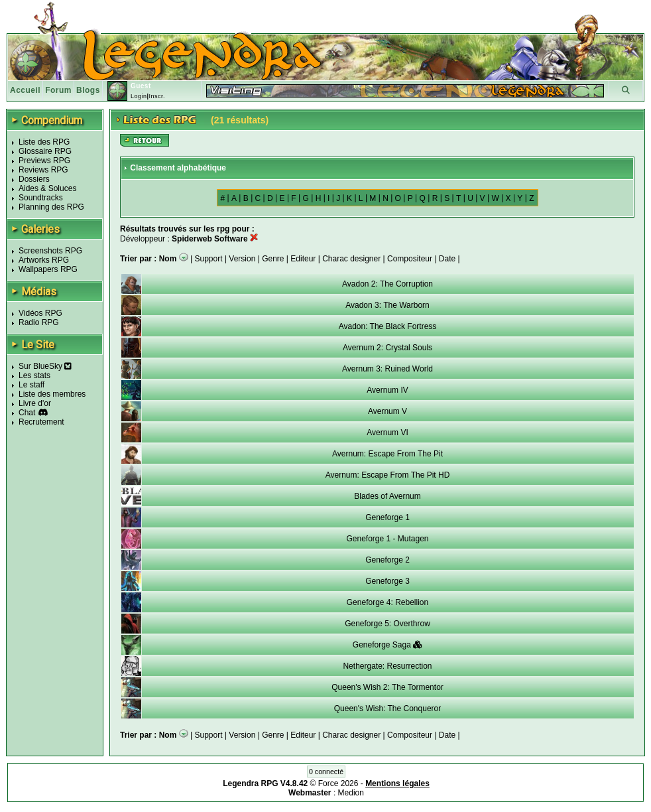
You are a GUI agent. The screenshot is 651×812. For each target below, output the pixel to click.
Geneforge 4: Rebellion (387, 602)
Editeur (303, 258)
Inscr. (156, 96)
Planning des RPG (51, 207)
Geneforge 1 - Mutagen (387, 538)
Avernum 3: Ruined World (387, 368)
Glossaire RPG (45, 151)
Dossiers (34, 179)
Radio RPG (39, 322)
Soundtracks (41, 197)
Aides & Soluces (47, 188)
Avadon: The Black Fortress (388, 326)
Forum (58, 90)
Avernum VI (387, 432)
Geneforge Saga (387, 644)
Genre (273, 258)
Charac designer (351, 258)
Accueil (25, 90)
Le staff (31, 384)
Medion (351, 792)
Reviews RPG (43, 169)
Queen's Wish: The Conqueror (387, 708)
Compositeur (409, 258)
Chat (27, 412)
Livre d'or (35, 403)
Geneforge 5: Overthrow (387, 623)
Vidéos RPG (40, 313)
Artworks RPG (44, 260)
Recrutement (41, 422)
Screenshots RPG (50, 250)
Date (447, 258)
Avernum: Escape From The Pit (387, 453)
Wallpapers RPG (48, 269)
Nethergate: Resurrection (387, 666)
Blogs (88, 90)
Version (242, 258)
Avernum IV (387, 390)
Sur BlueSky (45, 366)
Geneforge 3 (387, 581)
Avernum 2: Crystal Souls (387, 347)
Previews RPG (44, 160)
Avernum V (387, 411)
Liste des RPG (44, 142)
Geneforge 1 (387, 517)
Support (209, 258)
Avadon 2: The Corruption (387, 284)
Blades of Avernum (387, 496)
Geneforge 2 (387, 560)
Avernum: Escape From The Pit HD (388, 475)
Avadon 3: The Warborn (387, 305)
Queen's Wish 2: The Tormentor (387, 687)
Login (139, 96)
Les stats (34, 375)
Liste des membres (52, 394)
